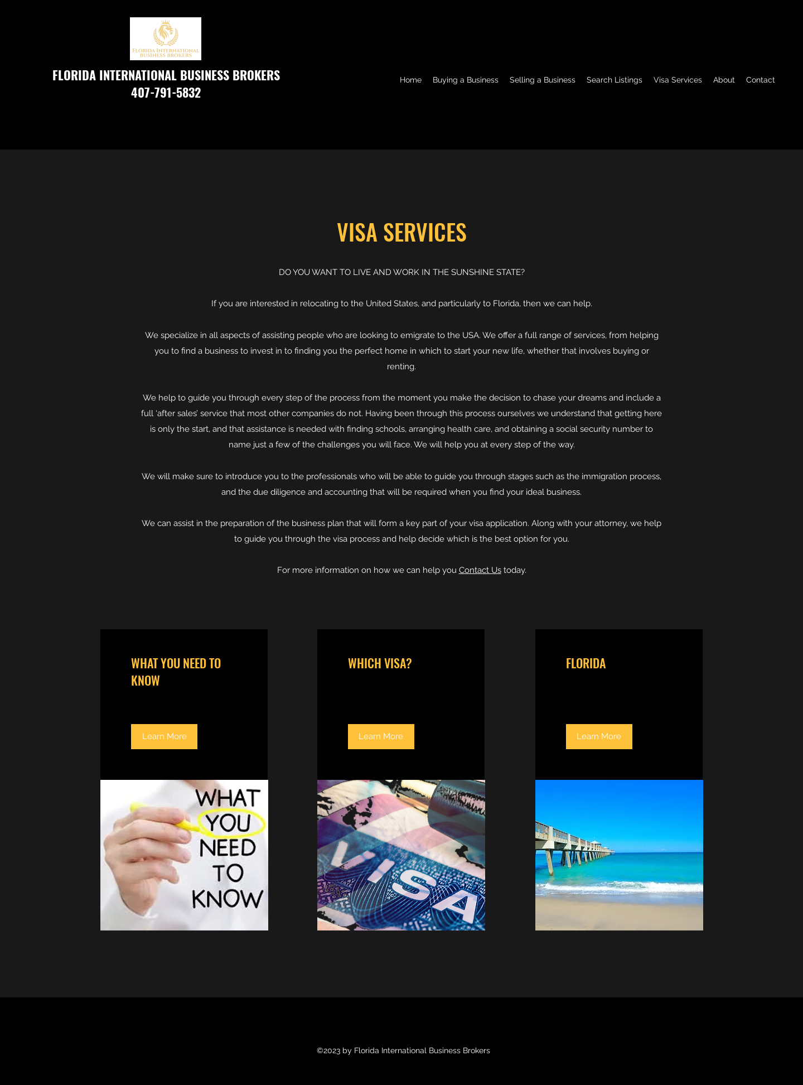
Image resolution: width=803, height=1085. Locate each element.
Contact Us (480, 570)
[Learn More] (164, 736)
